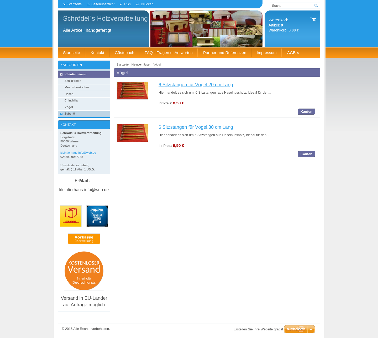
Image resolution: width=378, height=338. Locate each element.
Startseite (74, 4)
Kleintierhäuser (141, 64)
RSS (127, 4)
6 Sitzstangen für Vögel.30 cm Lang (196, 127)
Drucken (147, 4)
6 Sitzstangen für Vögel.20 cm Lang (196, 84)
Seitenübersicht (102, 4)
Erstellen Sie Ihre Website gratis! (258, 329)
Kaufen (306, 112)
